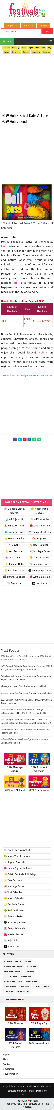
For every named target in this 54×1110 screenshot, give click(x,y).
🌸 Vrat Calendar (14, 558)
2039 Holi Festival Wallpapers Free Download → (26, 375)
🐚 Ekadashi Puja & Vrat (17, 850)
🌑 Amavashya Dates (39, 570)
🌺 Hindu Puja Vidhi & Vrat (18, 868)
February (15, 47)
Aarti (28, 961)
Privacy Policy (10, 1074)
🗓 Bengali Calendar (14, 577)
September (16, 52)
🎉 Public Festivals (14, 532)
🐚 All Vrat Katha (40, 519)
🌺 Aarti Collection (40, 526)
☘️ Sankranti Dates (39, 564)
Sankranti (10, 986)
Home (6, 1055)
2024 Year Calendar (39, 790)
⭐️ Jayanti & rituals (14, 862)
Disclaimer (8, 1069)
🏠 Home (7, 41)
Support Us (11, 25)
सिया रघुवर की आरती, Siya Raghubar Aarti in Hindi (23, 686)
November (36, 52)
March (24, 47)
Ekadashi (32, 966)
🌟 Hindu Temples (14, 538)
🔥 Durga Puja (40, 538)
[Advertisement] (27, 83)
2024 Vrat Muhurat (15, 790)
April (31, 47)
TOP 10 (36, 986)
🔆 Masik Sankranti (39, 545)
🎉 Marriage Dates (40, 551)
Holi (3, 246)
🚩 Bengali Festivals (40, 532)
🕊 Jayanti (14, 545)
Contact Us (28, 25)
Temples (8, 991)
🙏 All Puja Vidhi (14, 519)
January (6, 47)
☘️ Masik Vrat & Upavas (17, 856)
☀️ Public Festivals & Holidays (20, 874)
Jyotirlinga (10, 976)
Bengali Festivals (14, 966)
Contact (7, 1064)
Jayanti (29, 971)
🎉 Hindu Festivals (14, 526)
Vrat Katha (23, 991)
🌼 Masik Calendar (40, 558)
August (6, 52)
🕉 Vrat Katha (39, 583)
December (46, 52)
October (26, 52)
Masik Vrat (27, 976)
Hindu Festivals (13, 971)
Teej (46, 986)
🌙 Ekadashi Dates (14, 564)
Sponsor (43, 25)
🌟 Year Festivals (14, 551)
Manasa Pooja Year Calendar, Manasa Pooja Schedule (26, 693)
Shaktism (24, 986)
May (37, 47)
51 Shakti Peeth (12, 961)
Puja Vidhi (31, 981)
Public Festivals (13, 981)
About (6, 1059)
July (49, 47)
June (43, 47)
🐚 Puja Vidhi (14, 583)
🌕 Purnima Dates (14, 570)
